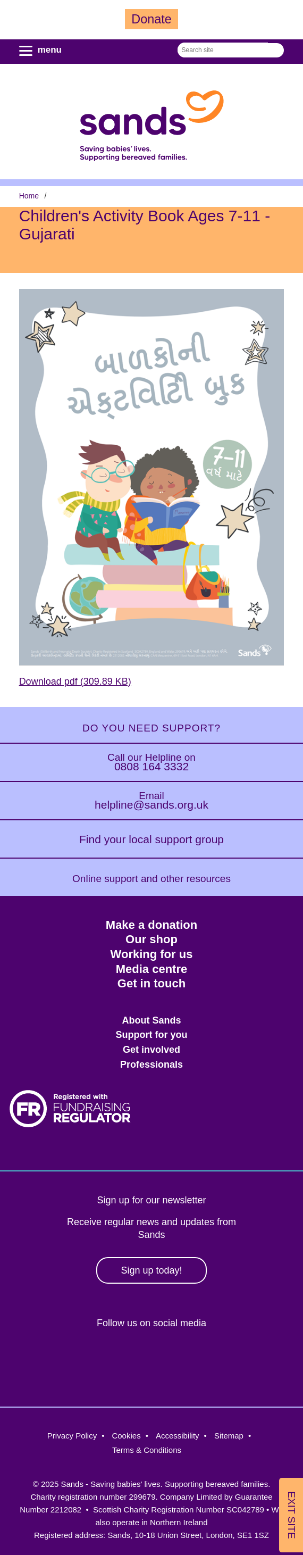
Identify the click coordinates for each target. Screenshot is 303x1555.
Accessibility (177, 1435)
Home (29, 196)
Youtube (216, 1359)
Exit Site (291, 1515)
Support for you (152, 1034)
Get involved (151, 1049)
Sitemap (228, 1435)
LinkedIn (171, 1359)
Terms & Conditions (146, 1449)
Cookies (126, 1435)
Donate (151, 19)
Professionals (151, 1064)
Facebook (79, 1359)
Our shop (151, 939)
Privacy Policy (72, 1435)
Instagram (124, 1359)
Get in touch (151, 983)
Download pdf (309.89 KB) (75, 681)
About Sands (151, 1020)
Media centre (152, 969)
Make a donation (151, 925)
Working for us (152, 954)
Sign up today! (151, 1270)
